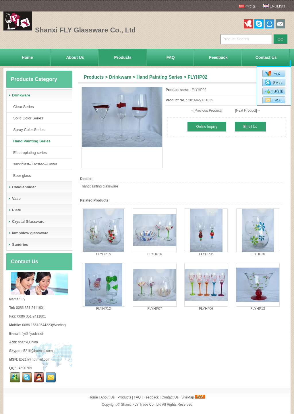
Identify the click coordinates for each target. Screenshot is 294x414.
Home (27, 57)
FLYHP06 (206, 254)
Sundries (18, 244)
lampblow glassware (28, 233)
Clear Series (22, 107)
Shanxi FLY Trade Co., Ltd (141, 405)
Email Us (250, 127)
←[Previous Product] (206, 111)
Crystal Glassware (26, 221)
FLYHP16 (257, 254)
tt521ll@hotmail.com (37, 351)
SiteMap (187, 397)
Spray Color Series (28, 129)
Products (122, 57)
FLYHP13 (257, 309)
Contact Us (266, 57)
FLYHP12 (103, 309)
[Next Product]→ (247, 111)
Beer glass (21, 175)
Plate (14, 210)
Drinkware (120, 77)
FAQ (171, 57)
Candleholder (22, 187)
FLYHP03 (206, 309)
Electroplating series (29, 152)
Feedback (218, 57)
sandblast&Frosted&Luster (34, 164)
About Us (75, 57)
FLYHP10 (154, 254)
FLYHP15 (103, 254)
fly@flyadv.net (32, 334)
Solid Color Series (27, 118)
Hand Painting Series (159, 77)
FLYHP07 (154, 309)
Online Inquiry (206, 127)
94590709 (24, 368)
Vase (14, 198)
